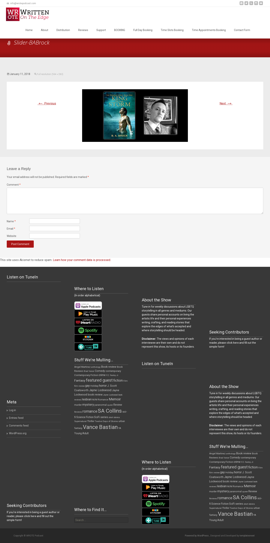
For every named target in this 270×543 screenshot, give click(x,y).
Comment (14, 184)
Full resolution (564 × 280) (50, 74)
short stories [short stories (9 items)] (114, 417)
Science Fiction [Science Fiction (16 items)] (85, 417)
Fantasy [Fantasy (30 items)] (79, 380)
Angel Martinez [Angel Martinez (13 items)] (82, 366)
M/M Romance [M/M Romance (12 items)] (100, 399)
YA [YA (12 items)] (119, 428)
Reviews (83, 30)
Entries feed (16, 417)
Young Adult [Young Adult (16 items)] (81, 433)
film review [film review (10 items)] (79, 386)
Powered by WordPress (197, 535)
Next (226, 103)
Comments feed (18, 425)
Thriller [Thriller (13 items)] (90, 421)
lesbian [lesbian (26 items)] (87, 399)
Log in (12, 410)
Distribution (63, 30)
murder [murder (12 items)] (78, 405)
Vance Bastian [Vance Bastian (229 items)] (100, 427)
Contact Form (242, 30)
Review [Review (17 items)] (117, 404)
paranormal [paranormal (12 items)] (100, 405)
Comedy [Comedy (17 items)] (100, 370)
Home (29, 30)
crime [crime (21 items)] (102, 375)
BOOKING (119, 30)
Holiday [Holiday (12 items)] (94, 386)
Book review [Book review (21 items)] (108, 366)
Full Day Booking (142, 30)
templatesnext (247, 535)
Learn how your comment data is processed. (82, 260)
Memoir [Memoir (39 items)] (115, 399)
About (44, 30)
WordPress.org (17, 433)
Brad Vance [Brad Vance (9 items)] (89, 371)
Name (11, 221)
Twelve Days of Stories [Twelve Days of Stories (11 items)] (106, 421)
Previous (47, 103)
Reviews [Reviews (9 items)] (78, 412)
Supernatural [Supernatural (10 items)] (80, 421)
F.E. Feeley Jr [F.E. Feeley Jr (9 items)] (112, 375)
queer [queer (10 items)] (110, 405)
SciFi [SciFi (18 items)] (97, 417)
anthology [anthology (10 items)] (95, 367)
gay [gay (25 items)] (87, 385)
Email (11, 228)
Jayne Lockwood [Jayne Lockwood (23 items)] (100, 390)
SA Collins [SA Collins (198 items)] (110, 411)
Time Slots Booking (172, 30)
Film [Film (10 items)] (125, 381)
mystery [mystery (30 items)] (88, 404)
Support (101, 30)
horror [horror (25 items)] (103, 385)
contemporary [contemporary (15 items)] (113, 371)
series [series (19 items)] (104, 417)
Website (11, 235)
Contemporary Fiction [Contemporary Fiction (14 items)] (86, 375)
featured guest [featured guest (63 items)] (99, 380)
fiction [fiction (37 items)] (118, 380)
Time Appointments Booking (209, 30)
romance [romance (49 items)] (89, 411)
